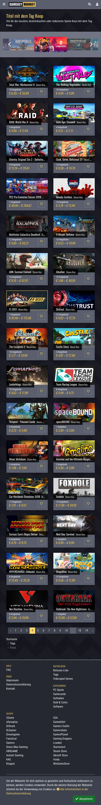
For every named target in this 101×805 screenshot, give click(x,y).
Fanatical (11, 738)
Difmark (10, 726)
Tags (12, 643)
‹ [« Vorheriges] (10, 630)
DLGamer (11, 730)
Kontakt (10, 688)
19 (86, 630)
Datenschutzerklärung (18, 684)
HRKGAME (12, 751)
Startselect (59, 747)
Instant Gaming (14, 755)
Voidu (56, 759)
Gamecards (59, 694)
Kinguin (10, 763)
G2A (55, 717)
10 (66, 630)
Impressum (12, 680)
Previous (9, 44)
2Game (10, 717)
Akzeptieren (84, 798)
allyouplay (12, 722)
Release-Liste (60, 670)
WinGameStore (61, 763)
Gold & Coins (60, 702)
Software (58, 706)
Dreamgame (13, 734)
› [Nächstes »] (92, 630)
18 (79, 630)
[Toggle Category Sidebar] (4, 4)
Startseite (11, 639)
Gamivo (10, 742)
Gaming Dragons (62, 738)
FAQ (8, 670)
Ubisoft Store (60, 755)
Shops (9, 713)
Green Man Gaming (17, 747)
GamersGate (60, 730)
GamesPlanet (60, 734)
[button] (89, 4)
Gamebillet (59, 722)
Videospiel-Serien (63, 678)
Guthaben (58, 698)
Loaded (57, 742)
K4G (8, 759)
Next (91, 44)
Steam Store (60, 751)
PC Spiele (58, 690)
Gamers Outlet (61, 726)
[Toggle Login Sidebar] (97, 4)
